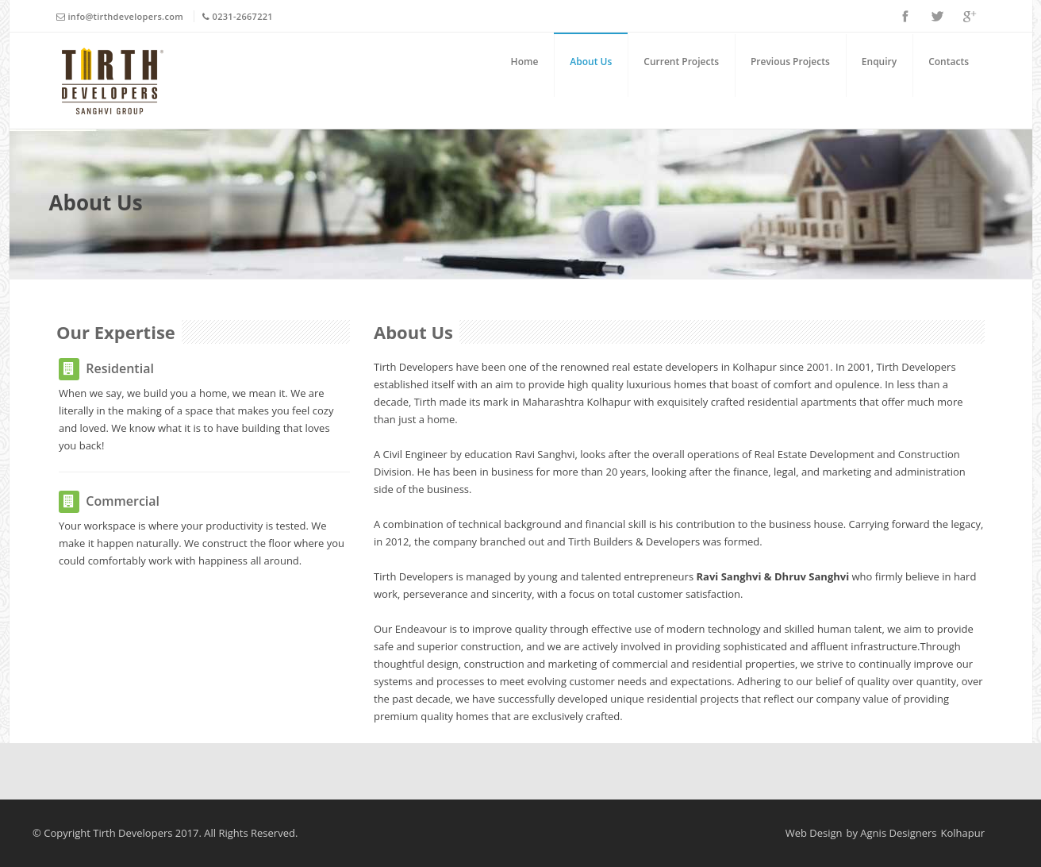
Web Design (814, 833)
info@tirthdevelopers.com (126, 16)
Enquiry (879, 61)
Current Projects (681, 61)
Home (525, 61)
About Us (591, 61)
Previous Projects (790, 61)
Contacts (948, 61)
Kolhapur (963, 833)
